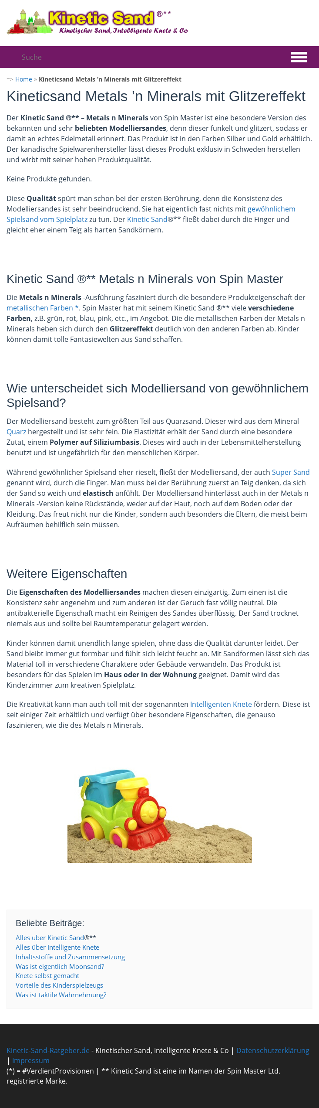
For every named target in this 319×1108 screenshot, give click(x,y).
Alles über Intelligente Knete (57, 947)
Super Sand (291, 472)
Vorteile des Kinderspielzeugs (59, 985)
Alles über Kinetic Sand (50, 937)
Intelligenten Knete (221, 704)
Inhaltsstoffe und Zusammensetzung (70, 956)
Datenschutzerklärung (272, 1050)
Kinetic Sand (147, 219)
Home (23, 79)
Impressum (31, 1060)
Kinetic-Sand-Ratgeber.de (48, 1050)
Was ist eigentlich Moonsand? (60, 966)
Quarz (16, 431)
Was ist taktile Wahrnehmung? (61, 994)
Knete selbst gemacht (47, 975)
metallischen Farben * (43, 308)
